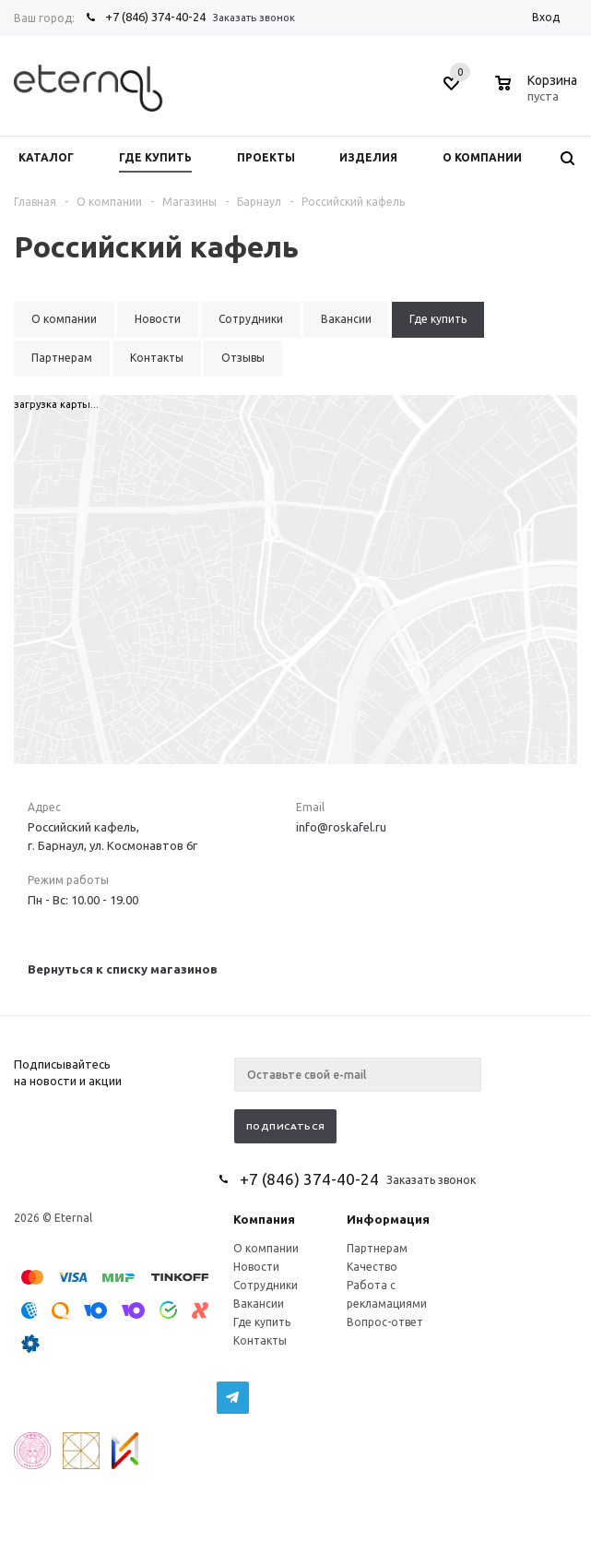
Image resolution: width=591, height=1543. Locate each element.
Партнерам (377, 1248)
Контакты (260, 1340)
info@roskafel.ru (341, 826)
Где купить (261, 1322)
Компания (264, 1219)
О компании (266, 1248)
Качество (372, 1267)
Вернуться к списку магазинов (123, 969)
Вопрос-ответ (385, 1322)
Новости (256, 1267)
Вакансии (258, 1304)
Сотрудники (265, 1285)
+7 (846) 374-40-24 (155, 16)
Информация (388, 1219)
